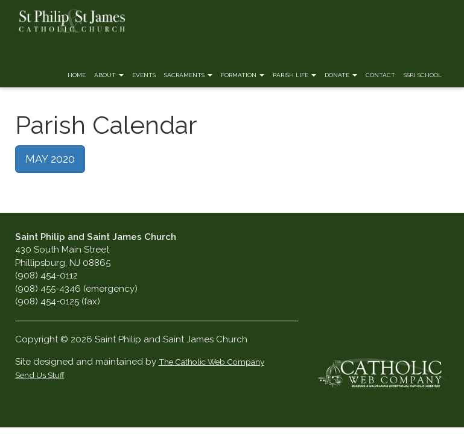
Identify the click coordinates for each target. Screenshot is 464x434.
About (109, 75)
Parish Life (294, 75)
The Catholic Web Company (211, 361)
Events (144, 75)
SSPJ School (423, 75)
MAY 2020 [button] (50, 159)
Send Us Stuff (40, 375)
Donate (341, 75)
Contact (380, 75)
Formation (242, 75)
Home (77, 75)
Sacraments (188, 75)
